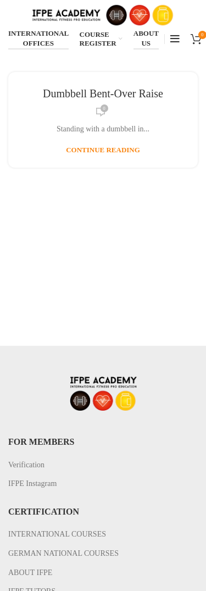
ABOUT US (146, 38)
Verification (26, 465)
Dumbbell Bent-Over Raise (103, 93)
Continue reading (103, 149)
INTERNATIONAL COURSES (57, 534)
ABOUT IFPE (30, 572)
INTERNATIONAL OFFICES (38, 38)
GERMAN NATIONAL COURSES (63, 553)
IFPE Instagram (32, 483)
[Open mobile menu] (175, 39)
